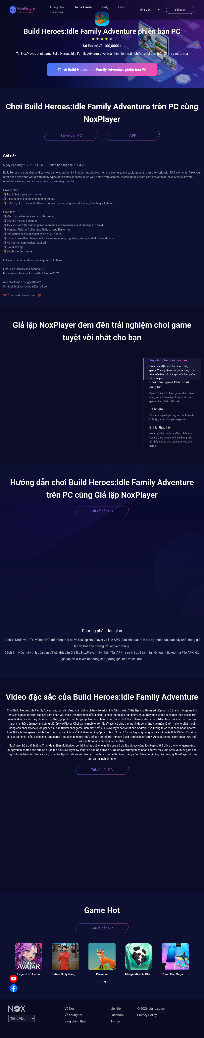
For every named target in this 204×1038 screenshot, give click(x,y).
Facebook (57, 12)
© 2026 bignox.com (151, 1009)
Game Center (83, 7)
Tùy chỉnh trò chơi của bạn (168, 360)
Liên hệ (116, 1009)
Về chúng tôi (73, 1015)
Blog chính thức (76, 1021)
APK (132, 135)
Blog (121, 7)
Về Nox (70, 1009)
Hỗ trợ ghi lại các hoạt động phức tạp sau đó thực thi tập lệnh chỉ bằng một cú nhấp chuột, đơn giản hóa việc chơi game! (171, 439)
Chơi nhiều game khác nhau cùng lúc (169, 384)
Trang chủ (57, 7)
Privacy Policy (147, 1015)
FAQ (105, 7)
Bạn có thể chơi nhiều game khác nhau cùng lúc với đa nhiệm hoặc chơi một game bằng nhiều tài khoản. (171, 397)
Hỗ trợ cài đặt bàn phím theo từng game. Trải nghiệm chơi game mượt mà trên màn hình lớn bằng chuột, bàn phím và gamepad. (172, 372)
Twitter (115, 1021)
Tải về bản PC (71, 135)
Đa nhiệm (156, 409)
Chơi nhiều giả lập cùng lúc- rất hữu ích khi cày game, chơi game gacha (171, 417)
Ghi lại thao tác (160, 427)
